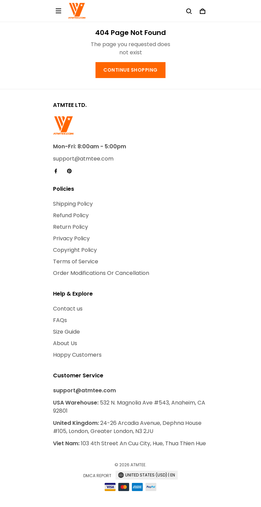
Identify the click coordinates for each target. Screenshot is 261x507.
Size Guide (66, 332)
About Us (65, 343)
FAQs (60, 320)
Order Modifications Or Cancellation (101, 273)
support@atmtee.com (83, 159)
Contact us (68, 309)
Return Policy (70, 227)
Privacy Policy (71, 238)
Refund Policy (71, 215)
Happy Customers (77, 355)
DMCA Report (97, 475)
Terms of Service (75, 261)
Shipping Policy (73, 204)
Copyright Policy (75, 250)
